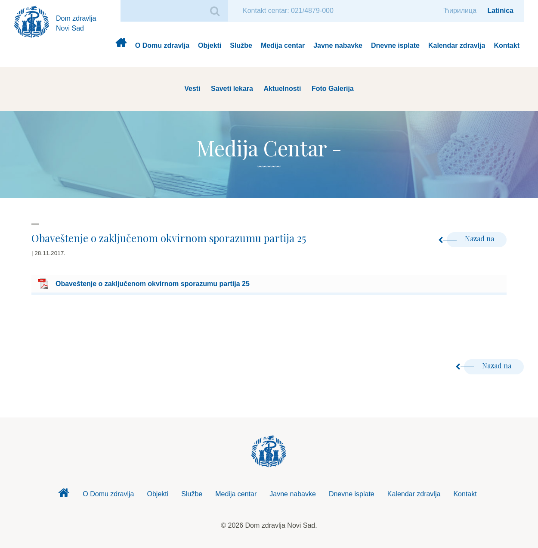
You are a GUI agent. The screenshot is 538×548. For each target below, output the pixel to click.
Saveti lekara (232, 88)
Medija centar (283, 45)
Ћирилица (459, 10)
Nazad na (471, 238)
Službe (241, 45)
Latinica (500, 10)
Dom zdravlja (121, 45)
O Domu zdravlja (162, 45)
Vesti (192, 88)
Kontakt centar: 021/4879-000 (288, 10)
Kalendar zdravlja (456, 45)
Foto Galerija (333, 88)
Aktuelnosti (282, 88)
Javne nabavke (337, 45)
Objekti (209, 45)
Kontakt (506, 45)
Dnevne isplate (395, 45)
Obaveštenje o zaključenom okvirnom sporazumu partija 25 (153, 283)
